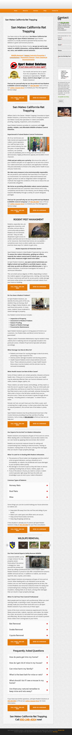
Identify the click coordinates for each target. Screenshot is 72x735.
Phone (60, 50)
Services (35, 10)
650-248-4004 (64, 22)
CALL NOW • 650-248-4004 (17, 98)
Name (60, 39)
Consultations (14, 57)
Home (15, 10)
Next (49, 545)
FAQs (45, 10)
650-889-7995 (61, 730)
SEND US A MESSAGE (39, 98)
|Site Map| (55, 731)
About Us (25, 10)
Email (60, 45)
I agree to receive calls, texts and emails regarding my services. (64, 74)
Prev (7, 545)
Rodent (27, 55)
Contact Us (55, 10)
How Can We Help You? (64, 56)
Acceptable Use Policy (63, 96)
